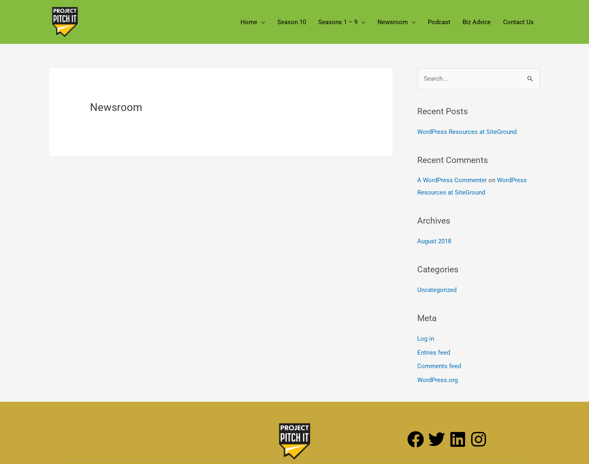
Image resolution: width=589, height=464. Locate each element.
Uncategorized (436, 290)
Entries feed (433, 352)
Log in (425, 338)
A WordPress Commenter (452, 180)
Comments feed (439, 366)
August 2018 (434, 241)
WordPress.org (437, 380)
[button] (261, 22)
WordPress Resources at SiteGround (467, 132)
